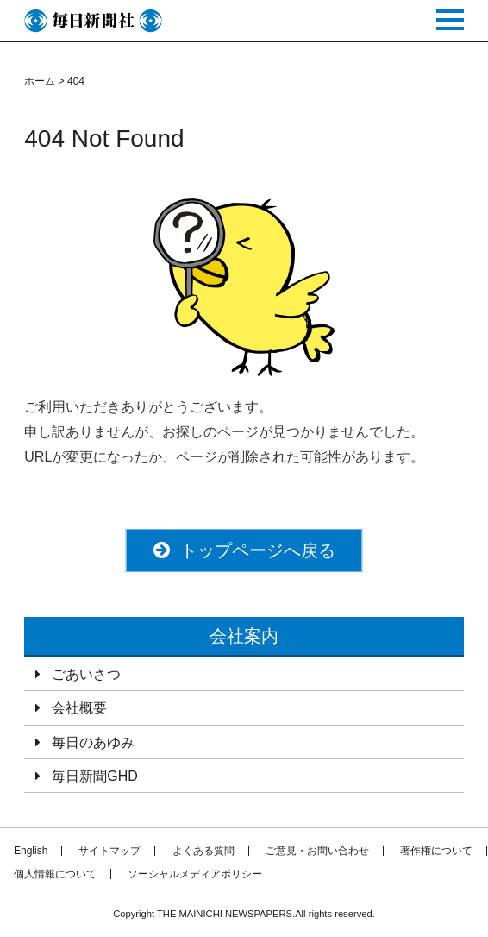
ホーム (39, 81)
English (30, 851)
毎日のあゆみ (93, 742)
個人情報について (55, 874)
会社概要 (79, 708)
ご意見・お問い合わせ (317, 851)
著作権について (436, 851)
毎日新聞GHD (95, 776)
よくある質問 (203, 851)
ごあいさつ (86, 674)
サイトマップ (109, 851)
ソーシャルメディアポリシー (195, 874)
